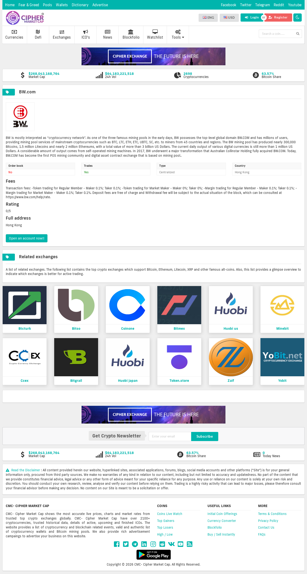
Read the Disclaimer (23, 470)
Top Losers (165, 527)
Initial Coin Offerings (222, 514)
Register (278, 17)
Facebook (228, 5)
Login (252, 17)
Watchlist (155, 35)
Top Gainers (165, 521)
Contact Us (266, 527)
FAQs (262, 534)
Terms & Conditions (272, 514)
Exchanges (62, 35)
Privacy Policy (268, 521)
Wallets (62, 5)
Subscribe (204, 436)
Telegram (262, 5)
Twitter (245, 5)
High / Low (165, 534)
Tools (178, 35)
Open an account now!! (26, 238)
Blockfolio (131, 35)
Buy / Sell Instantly (221, 534)
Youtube (294, 5)
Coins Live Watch (169, 514)
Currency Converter (221, 521)
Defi (38, 35)
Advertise (100, 5)
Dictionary (80, 5)
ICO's (86, 35)
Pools (47, 5)
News (107, 35)
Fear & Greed (28, 5)
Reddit (279, 5)
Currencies (14, 35)
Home (10, 5)
